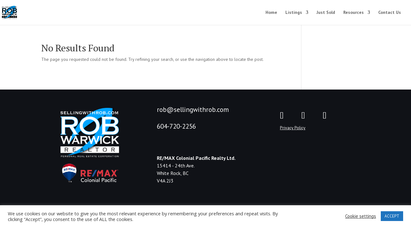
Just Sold (326, 12)
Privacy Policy (292, 128)
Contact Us (389, 12)
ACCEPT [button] (392, 216)
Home (271, 12)
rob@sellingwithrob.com (193, 109)
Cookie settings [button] (360, 216)
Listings (293, 12)
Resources (353, 12)
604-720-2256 (176, 126)
